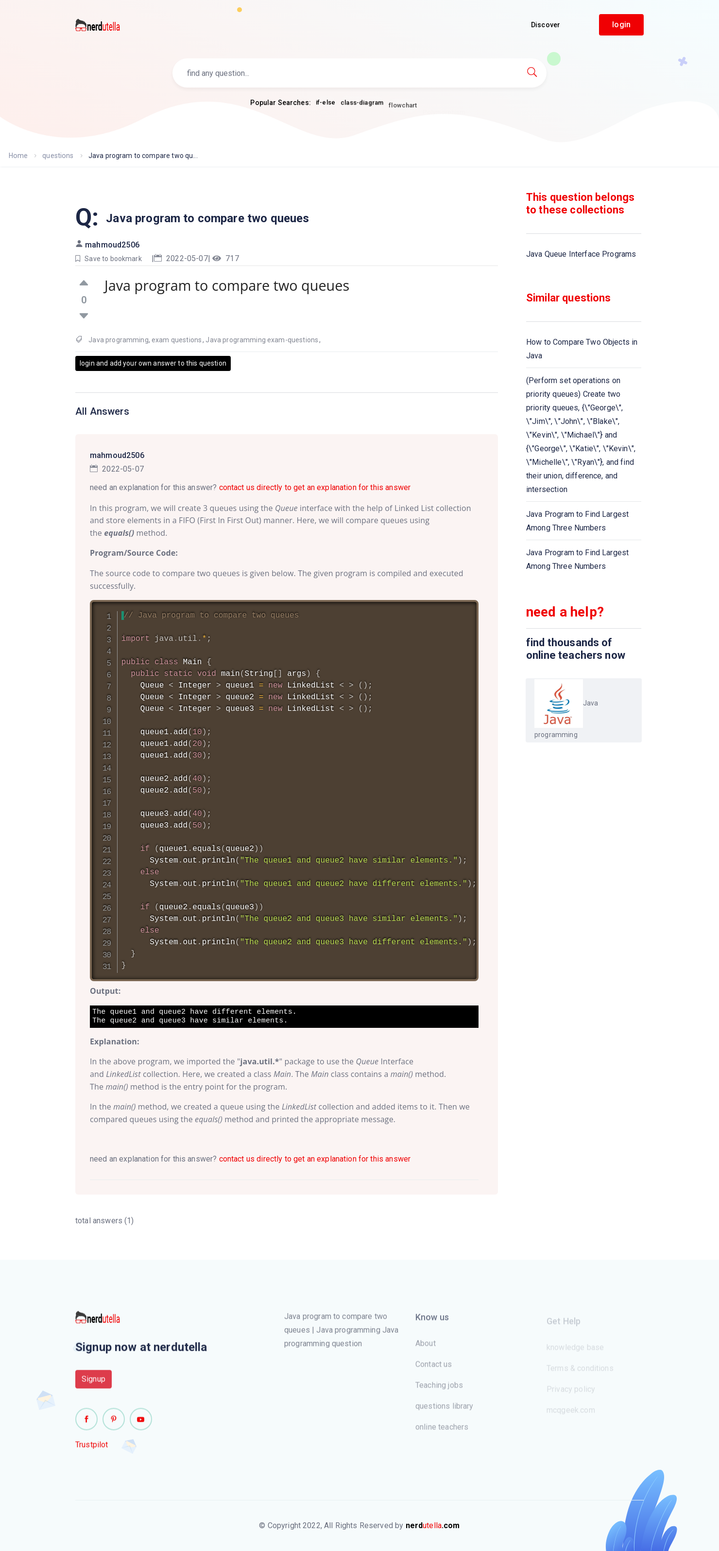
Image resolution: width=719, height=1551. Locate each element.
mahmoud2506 (112, 244)
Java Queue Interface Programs (581, 254)
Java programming (118, 340)
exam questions (177, 340)
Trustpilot (91, 1450)
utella (433, 1525)
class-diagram (362, 107)
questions (57, 155)
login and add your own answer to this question (153, 363)
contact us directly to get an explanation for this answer (315, 487)
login (621, 24)
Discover (545, 25)
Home (18, 155)
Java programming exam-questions (261, 340)
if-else (325, 102)
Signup (93, 1384)
